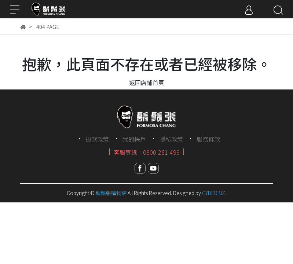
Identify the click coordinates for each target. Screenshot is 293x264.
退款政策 (97, 139)
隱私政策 (171, 139)
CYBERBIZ (213, 193)
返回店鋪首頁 (146, 82)
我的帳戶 (134, 139)
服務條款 (208, 139)
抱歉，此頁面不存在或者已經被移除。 (146, 64)
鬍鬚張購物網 (111, 193)
